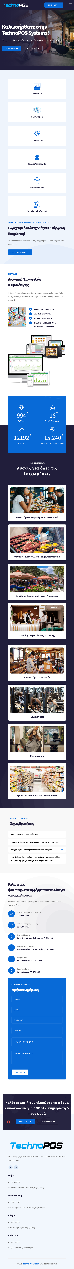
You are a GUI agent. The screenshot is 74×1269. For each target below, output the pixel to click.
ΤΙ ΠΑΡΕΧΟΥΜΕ (11, 49)
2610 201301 (15, 1222)
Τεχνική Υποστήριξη (37, 163)
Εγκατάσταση (37, 140)
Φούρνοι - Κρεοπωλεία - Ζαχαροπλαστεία (37, 556)
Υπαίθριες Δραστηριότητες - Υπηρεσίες (37, 596)
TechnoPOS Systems (31, 1264)
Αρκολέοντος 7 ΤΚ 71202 (28, 972)
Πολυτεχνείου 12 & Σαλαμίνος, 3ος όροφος (27, 1207)
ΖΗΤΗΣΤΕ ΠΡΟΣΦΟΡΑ (20, 252)
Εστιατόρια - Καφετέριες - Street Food (37, 517)
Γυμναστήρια (37, 716)
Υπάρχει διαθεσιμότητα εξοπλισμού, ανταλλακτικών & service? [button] (35, 842)
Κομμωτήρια (37, 756)
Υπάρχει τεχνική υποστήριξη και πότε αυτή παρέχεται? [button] (32, 850)
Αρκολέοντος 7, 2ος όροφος (21, 1247)
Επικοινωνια (54, 5)
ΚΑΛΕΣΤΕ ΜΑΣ (25, 1122)
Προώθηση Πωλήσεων (37, 211)
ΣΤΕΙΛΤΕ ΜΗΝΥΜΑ (47, 1122)
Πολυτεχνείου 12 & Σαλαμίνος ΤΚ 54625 (35, 949)
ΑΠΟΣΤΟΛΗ (20, 1072)
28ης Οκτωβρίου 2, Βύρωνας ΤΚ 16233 (35, 938)
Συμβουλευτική (37, 187)
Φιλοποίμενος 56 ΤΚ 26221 (29, 960)
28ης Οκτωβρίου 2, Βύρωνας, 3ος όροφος (27, 1187)
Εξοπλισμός (37, 116)
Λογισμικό (37, 93)
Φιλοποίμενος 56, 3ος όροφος (22, 1227)
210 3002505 (23, 915)
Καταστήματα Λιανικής (37, 677)
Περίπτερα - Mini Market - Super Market (37, 795)
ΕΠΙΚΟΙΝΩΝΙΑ (33, 49)
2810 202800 (15, 1242)
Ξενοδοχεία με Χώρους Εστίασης (37, 635)
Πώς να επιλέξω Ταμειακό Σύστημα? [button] (24, 834)
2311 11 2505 (15, 1202)
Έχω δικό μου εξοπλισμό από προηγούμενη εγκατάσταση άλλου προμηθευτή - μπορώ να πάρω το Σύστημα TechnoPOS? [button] (35, 859)
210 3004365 (23, 926)
